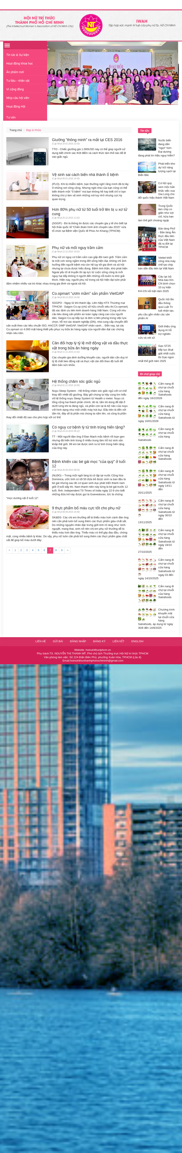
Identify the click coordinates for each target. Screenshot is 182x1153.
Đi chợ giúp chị (150, 374)
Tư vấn (11, 117)
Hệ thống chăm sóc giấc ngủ (76, 381)
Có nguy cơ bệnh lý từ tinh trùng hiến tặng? (88, 427)
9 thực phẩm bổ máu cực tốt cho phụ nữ (86, 508)
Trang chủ (15, 130)
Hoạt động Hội (15, 106)
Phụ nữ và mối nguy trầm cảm (77, 248)
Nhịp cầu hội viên (17, 98)
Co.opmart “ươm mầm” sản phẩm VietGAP (88, 293)
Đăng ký (99, 641)
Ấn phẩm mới (15, 72)
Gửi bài (58, 641)
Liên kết (118, 641)
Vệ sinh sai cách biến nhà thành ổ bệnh (85, 175)
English (137, 641)
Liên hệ (40, 641)
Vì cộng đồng (15, 89)
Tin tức (144, 130)
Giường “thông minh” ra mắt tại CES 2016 (87, 140)
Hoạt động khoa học (19, 63)
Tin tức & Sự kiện (17, 54)
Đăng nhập (78, 641)
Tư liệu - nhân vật (17, 80)
